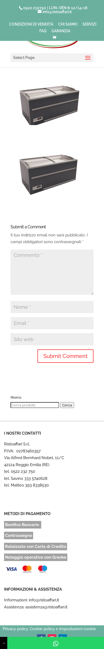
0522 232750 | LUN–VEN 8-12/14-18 (55, 8)
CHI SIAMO (68, 24)
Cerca (67, 405)
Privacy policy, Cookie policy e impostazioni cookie (49, 628)
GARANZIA (60, 31)
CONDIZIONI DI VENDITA (31, 24)
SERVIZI (89, 24)
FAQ (43, 31)
